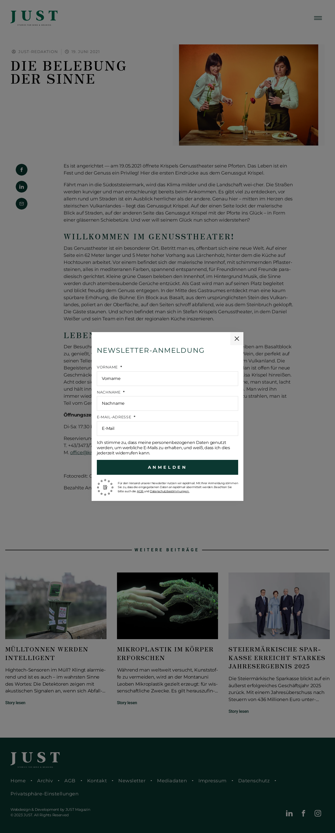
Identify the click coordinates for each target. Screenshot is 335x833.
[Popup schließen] (236, 338)
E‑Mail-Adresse (114, 417)
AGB (140, 491)
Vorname (108, 367)
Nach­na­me (109, 392)
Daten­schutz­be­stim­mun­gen (169, 491)
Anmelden (167, 467)
